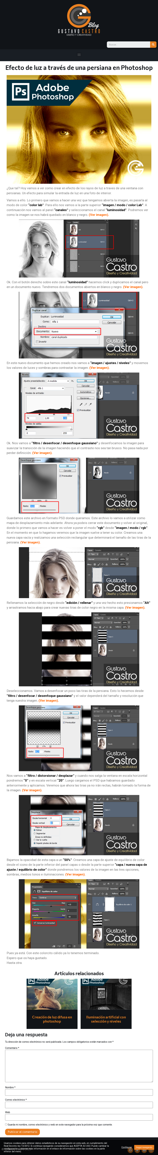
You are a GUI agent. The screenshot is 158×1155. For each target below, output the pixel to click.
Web (7, 1112)
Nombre (10, 1087)
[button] (79, 54)
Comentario (12, 1048)
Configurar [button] (126, 1147)
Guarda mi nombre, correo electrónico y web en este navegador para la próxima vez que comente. (60, 1124)
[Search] (153, 44)
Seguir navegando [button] (144, 1147)
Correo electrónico (16, 1100)
